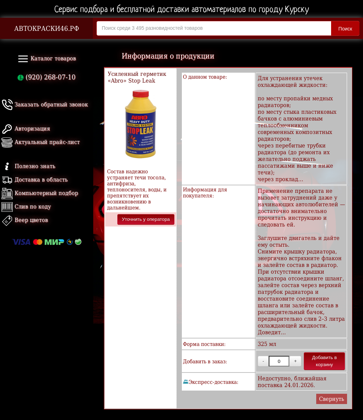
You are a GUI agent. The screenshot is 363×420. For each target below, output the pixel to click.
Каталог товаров (46, 59)
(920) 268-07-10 (46, 77)
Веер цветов (24, 220)
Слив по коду (26, 206)
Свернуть (331, 399)
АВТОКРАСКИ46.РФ (46, 28)
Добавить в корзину (324, 361)
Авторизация (25, 128)
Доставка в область (34, 179)
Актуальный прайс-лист (40, 142)
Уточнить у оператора (146, 219)
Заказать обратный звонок (44, 104)
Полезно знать (28, 166)
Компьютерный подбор (39, 193)
